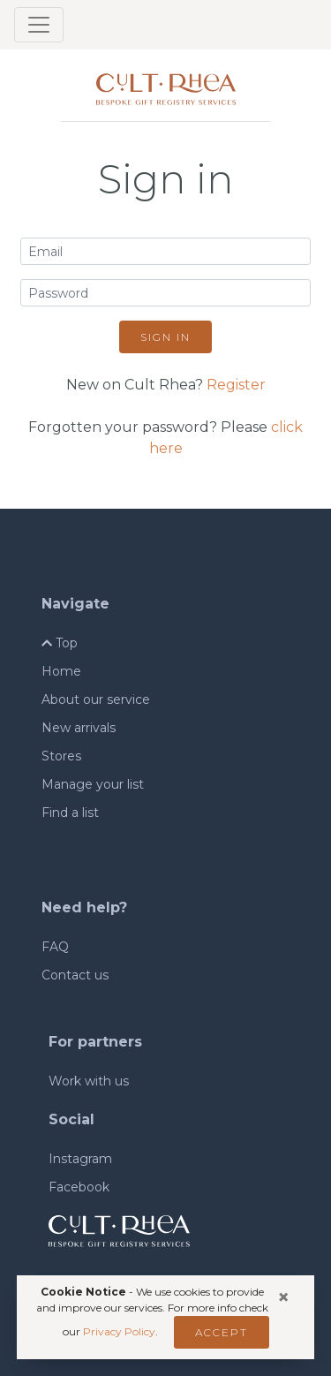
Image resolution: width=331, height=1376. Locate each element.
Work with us (89, 1081)
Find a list (70, 812)
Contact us (75, 975)
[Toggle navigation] (39, 24)
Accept (221, 1332)
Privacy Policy (119, 1331)
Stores (61, 756)
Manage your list (92, 784)
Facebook (79, 1187)
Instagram (80, 1159)
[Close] (283, 1297)
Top (59, 643)
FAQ (55, 947)
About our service (95, 699)
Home (61, 671)
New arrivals (78, 728)
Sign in (165, 337)
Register (236, 384)
